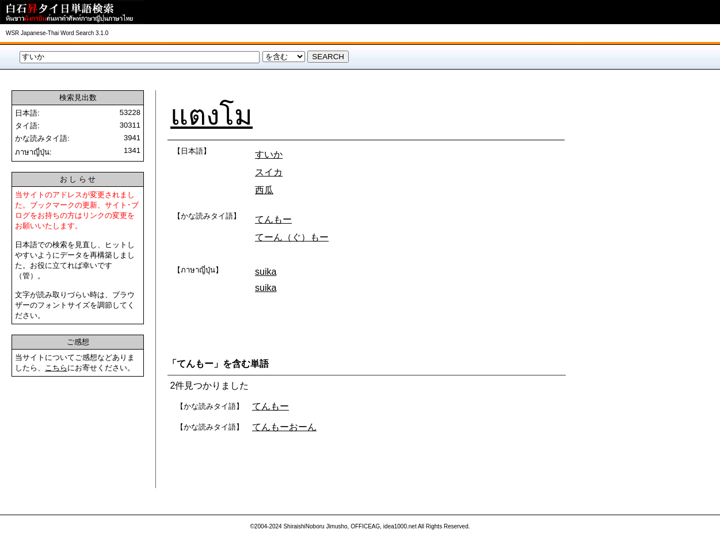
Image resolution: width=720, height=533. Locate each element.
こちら (56, 367)
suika (265, 272)
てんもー (273, 219)
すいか (269, 154)
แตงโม (211, 115)
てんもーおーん (284, 427)
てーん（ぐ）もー (292, 237)
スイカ (269, 172)
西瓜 (264, 190)
